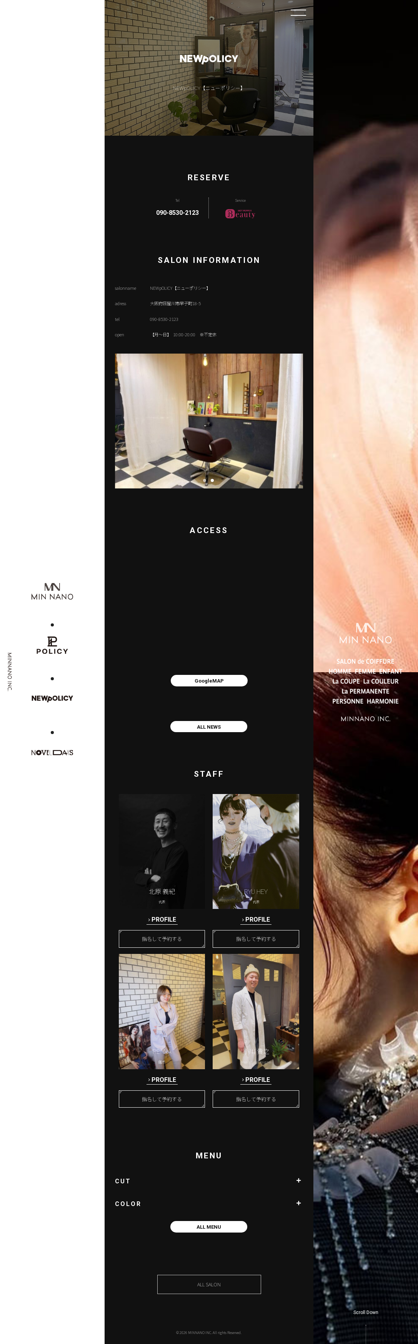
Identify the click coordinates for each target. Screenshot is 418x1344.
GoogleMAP (209, 681)
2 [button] (214, 483)
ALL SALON (209, 1284)
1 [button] (207, 483)
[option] (209, 421)
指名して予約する (162, 939)
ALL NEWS (209, 727)
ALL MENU (209, 1227)
